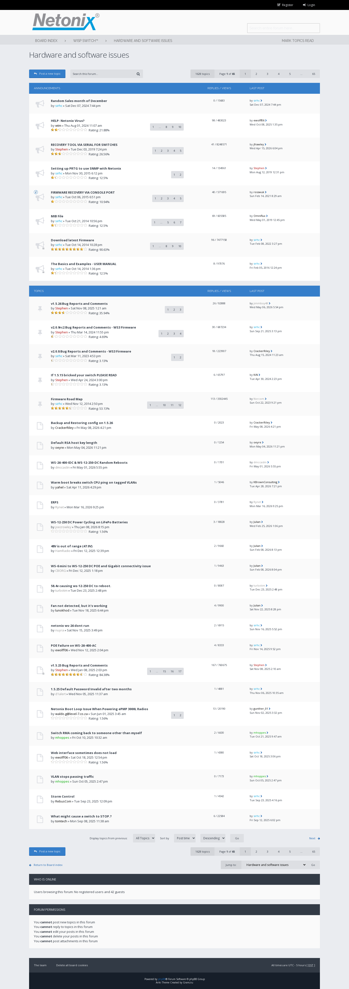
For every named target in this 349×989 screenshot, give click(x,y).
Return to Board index (48, 865)
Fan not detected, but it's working (79, 606)
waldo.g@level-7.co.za (71, 714)
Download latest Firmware (72, 240)
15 (164, 671)
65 (313, 74)
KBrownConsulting (265, 482)
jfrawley (259, 144)
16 (172, 671)
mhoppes (62, 737)
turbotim (61, 590)
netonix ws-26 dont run (70, 625)
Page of (227, 74)
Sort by (192, 838)
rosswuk (259, 192)
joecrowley (63, 527)
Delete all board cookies (72, 965)
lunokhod (62, 610)
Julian (257, 522)
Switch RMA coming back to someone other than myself (96, 733)
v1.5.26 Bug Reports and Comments (79, 303)
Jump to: (231, 865)
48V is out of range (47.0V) (71, 546)
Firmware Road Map (67, 399)
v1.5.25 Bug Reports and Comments (79, 665)
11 (172, 405)
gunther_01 (261, 708)
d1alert (60, 694)
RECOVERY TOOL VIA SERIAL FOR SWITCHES (84, 144)
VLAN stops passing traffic (72, 776)
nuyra (59, 630)
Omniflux (259, 216)
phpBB (162, 979)
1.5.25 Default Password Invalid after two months (91, 689)
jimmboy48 (261, 303)
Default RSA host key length (74, 442)
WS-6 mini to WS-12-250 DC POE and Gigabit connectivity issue (101, 566)
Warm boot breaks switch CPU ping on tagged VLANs (94, 482)
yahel (59, 487)
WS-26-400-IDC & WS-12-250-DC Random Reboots (89, 462)
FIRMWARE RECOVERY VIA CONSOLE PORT (83, 192)
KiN (256, 375)
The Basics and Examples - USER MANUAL (83, 264)
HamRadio (63, 551)
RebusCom (63, 801)
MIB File (57, 216)
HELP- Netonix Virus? (68, 120)
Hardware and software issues (143, 41)
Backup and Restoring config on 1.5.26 (82, 423)
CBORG (60, 570)
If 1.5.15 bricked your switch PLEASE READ (84, 375)
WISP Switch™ (85, 41)
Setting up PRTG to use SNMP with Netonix (86, 168)
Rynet (59, 507)
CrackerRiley (262, 351)
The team (40, 965)
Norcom (259, 398)
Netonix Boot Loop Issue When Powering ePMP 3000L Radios (99, 709)
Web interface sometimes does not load (84, 753)
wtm (58, 125)
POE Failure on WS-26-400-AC (73, 645)
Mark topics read (298, 41)
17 (179, 671)
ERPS (54, 502)
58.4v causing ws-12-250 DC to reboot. (81, 586)
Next (312, 838)
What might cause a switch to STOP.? (81, 816)
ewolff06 (259, 120)
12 (179, 405)
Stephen (61, 149)
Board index (46, 41)
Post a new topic (47, 73)
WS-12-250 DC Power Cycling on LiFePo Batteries (89, 522)
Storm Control (62, 796)
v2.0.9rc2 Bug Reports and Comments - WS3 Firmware (93, 327)
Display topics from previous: (122, 838)
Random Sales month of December (79, 101)
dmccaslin (62, 467)
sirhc (58, 105)
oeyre (59, 447)
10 (179, 127)
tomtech (61, 821)
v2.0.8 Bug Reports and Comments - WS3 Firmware (91, 351)
